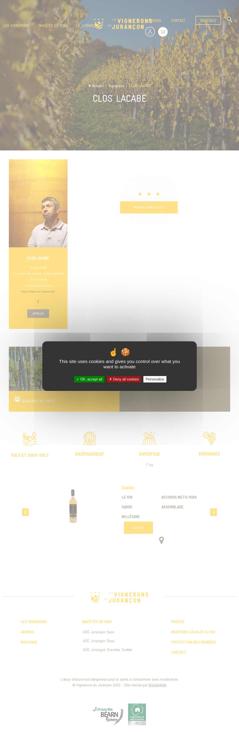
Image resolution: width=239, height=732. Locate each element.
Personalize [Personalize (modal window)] (155, 379)
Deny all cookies (124, 379)
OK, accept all (89, 379)
